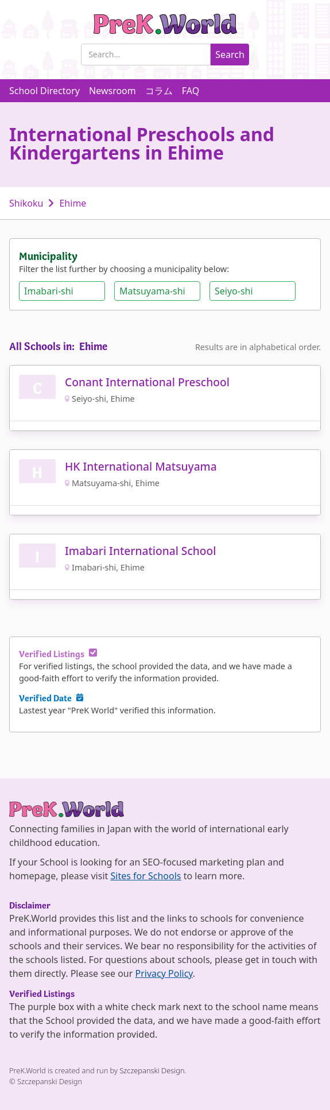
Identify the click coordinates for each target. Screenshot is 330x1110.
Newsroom (112, 90)
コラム (159, 90)
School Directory (44, 90)
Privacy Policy (164, 973)
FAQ (190, 90)
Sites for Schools (145, 876)
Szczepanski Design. (152, 1070)
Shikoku (26, 203)
